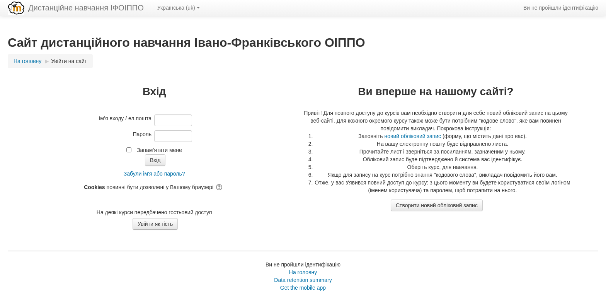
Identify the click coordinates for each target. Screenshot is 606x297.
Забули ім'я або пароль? (154, 174)
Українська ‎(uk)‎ (178, 8)
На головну (303, 272)
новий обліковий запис (413, 136)
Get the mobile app (303, 288)
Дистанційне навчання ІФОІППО (86, 7)
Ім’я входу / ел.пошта (125, 118)
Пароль (142, 134)
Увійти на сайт (69, 61)
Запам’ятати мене (159, 150)
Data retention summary (303, 280)
